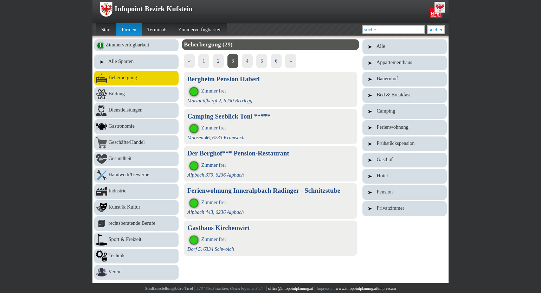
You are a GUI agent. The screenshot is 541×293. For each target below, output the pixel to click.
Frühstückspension (404, 143)
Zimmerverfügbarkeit (200, 29)
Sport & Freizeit (136, 240)
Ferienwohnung (404, 127)
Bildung (136, 94)
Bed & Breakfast (404, 95)
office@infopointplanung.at (290, 288)
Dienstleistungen (136, 110)
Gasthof (404, 160)
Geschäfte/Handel (136, 142)
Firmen (129, 29)
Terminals (157, 29)
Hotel (404, 176)
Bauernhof (404, 79)
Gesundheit (136, 159)
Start (106, 29)
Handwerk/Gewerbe (136, 175)
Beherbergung (136, 78)
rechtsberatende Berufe (136, 223)
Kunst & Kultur (136, 207)
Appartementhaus (404, 63)
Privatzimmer (404, 208)
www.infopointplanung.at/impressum (366, 288)
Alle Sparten (136, 62)
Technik (136, 256)
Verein (136, 272)
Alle (404, 46)
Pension (404, 192)
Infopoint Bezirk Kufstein (146, 9)
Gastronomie (136, 126)
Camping (404, 111)
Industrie (136, 191)
